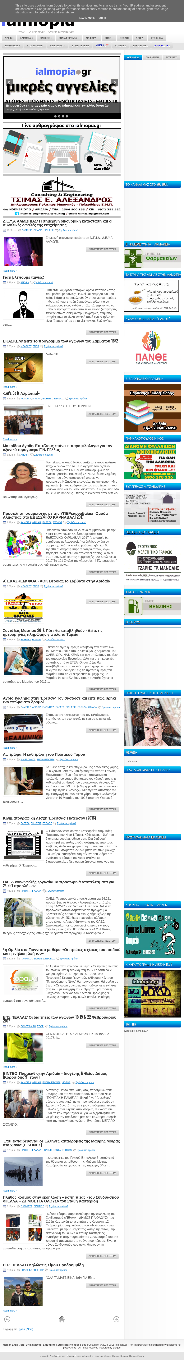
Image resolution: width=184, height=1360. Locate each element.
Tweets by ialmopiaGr (136, 1030)
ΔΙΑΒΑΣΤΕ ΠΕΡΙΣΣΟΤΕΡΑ (102, 249)
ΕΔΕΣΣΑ (47, 522)
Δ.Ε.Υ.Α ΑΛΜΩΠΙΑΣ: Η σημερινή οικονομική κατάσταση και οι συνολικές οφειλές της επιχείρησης (58, 223)
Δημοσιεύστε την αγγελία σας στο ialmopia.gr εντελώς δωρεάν (57, 105)
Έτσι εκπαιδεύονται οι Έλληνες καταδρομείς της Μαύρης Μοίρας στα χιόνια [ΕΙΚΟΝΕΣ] (61, 1142)
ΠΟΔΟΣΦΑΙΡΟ (28, 1026)
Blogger (117, 1347)
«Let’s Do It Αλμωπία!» (21, 393)
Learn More (87, 17)
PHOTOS (66, 1150)
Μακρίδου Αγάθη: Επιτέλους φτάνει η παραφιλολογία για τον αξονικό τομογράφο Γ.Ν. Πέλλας (57, 447)
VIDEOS (66, 1082)
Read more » (10, 270)
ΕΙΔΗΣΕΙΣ (49, 230)
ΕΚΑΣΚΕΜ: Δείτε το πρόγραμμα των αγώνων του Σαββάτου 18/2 (60, 341)
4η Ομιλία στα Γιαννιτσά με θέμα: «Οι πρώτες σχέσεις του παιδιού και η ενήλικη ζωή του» (61, 951)
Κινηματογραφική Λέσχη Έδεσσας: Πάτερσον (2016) (49, 818)
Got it (102, 17)
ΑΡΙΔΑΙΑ (38, 230)
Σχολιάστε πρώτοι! (68, 230)
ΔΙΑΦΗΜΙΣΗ (152, 57)
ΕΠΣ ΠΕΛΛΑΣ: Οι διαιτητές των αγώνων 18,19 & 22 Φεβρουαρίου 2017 (59, 1019)
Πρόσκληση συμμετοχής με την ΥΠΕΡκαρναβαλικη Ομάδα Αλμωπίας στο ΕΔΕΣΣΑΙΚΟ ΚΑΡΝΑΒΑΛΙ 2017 (55, 515)
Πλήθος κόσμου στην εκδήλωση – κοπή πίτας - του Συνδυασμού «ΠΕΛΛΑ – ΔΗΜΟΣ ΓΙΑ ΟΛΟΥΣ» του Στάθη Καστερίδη (61, 1199)
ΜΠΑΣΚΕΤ (26, 346)
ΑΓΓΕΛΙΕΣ (171, 57)
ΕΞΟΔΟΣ (58, 398)
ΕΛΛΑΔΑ (36, 639)
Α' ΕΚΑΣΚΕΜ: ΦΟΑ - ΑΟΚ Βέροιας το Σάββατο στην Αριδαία (56, 581)
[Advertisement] (135, 120)
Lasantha (89, 1356)
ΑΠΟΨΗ (25, 282)
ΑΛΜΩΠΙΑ (27, 230)
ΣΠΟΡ (36, 346)
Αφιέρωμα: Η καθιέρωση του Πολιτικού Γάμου (44, 754)
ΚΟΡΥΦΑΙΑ (133, 57)
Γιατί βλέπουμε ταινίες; (23, 277)
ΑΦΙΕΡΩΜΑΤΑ (28, 759)
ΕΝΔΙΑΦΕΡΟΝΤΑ (45, 759)
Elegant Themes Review (132, 1356)
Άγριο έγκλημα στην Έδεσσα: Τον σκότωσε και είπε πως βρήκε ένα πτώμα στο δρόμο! (60, 700)
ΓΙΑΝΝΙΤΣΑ (48, 707)
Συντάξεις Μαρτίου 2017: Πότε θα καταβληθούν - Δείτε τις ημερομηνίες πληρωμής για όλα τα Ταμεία (53, 632)
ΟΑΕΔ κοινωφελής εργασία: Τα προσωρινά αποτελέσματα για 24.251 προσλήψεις (58, 883)
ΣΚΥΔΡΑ (92, 707)
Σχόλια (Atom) (25, 1329)
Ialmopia (132, 761)
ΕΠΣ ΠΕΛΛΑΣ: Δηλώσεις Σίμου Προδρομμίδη (43, 1264)
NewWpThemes (57, 1356)
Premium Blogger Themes (107, 1356)
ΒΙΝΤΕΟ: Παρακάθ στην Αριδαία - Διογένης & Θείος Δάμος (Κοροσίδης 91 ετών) (55, 1075)
